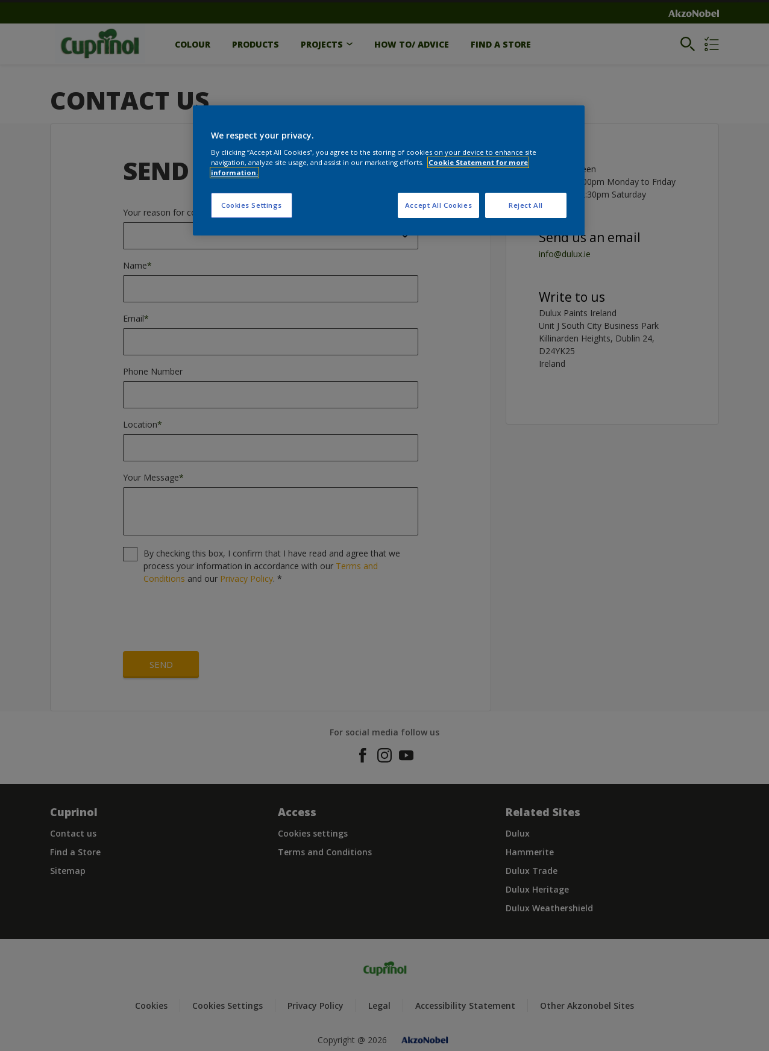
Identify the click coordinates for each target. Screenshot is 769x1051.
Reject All (526, 205)
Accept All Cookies (438, 205)
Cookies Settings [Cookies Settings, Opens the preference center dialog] (251, 205)
